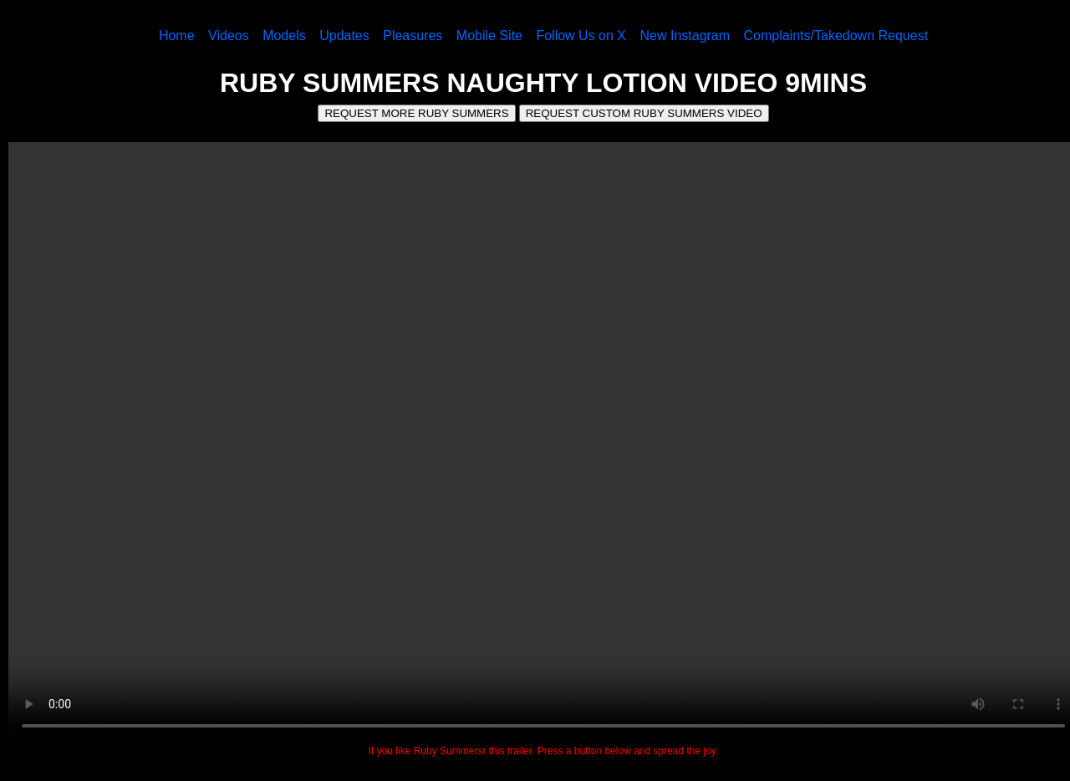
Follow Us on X (581, 35)
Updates (344, 35)
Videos (228, 35)
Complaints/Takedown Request (836, 35)
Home (177, 35)
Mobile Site (489, 35)
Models (284, 35)
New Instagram (684, 35)
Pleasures (412, 35)
